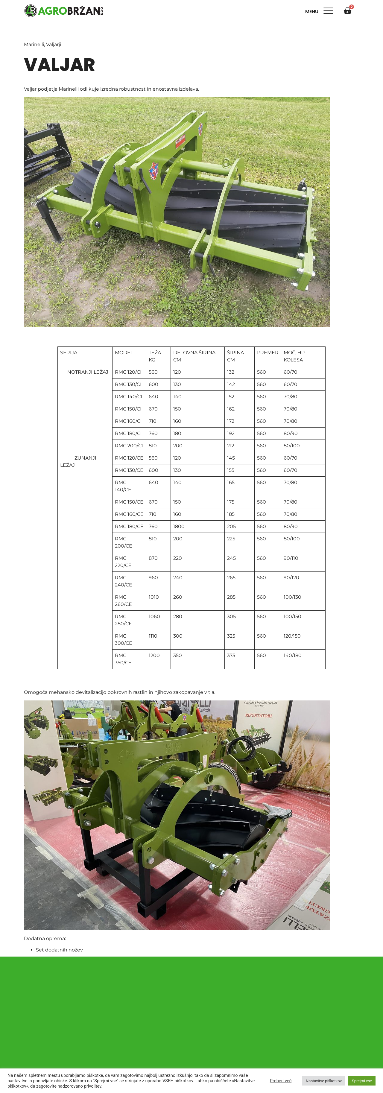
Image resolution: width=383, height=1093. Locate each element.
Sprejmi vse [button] (362, 1081)
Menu (313, 11)
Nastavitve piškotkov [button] (324, 1081)
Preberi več (280, 1080)
